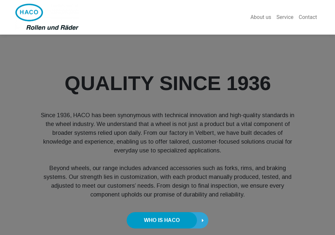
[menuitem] (261, 17)
